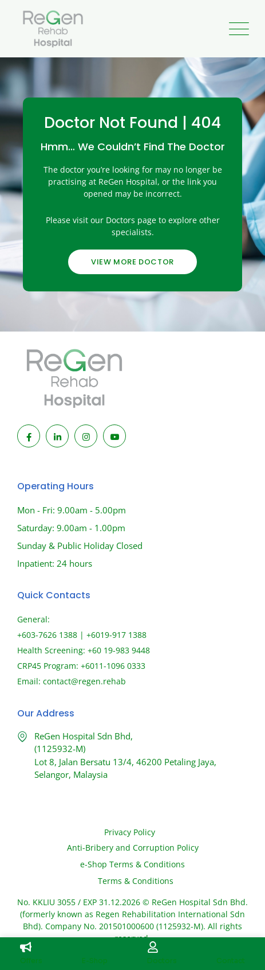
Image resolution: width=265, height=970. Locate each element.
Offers (31, 960)
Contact (230, 960)
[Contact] (222, 947)
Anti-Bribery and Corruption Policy (133, 847)
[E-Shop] (87, 947)
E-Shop (95, 960)
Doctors (162, 960)
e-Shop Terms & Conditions (132, 864)
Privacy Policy (129, 832)
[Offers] (25, 947)
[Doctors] (153, 947)
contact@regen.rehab (84, 681)
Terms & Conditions (135, 880)
